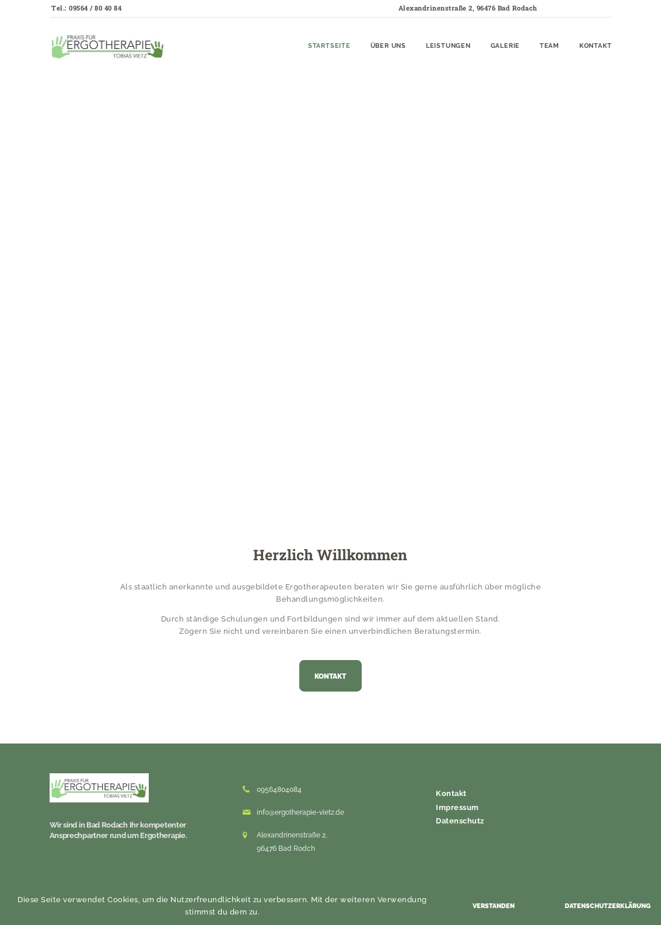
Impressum (457, 807)
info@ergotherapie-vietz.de (300, 812)
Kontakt (451, 793)
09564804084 (279, 790)
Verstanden (494, 906)
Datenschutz (460, 820)
